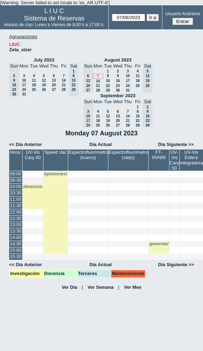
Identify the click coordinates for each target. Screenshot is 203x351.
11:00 (16, 199)
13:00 (16, 224)
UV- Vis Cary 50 (174, 160)
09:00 (16, 173)
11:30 (16, 205)
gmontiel (158, 243)
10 (24, 80)
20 (54, 85)
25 (34, 90)
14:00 (16, 237)
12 (44, 80)
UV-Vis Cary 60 (33, 155)
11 (34, 80)
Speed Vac (55, 152)
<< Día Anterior (25, 144)
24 (24, 90)
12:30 (16, 218)
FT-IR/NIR (159, 155)
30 (118, 90)
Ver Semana (101, 287)
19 (44, 85)
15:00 (16, 250)
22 (108, 86)
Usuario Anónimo (182, 13)
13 (54, 80)
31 (24, 94)
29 (108, 90)
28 (64, 90)
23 (118, 86)
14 (64, 80)
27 (54, 90)
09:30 (16, 180)
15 (108, 81)
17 (24, 85)
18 (34, 85)
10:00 (16, 186)
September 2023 (118, 95)
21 (64, 85)
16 (118, 81)
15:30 (16, 256)
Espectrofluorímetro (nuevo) (88, 155)
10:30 (16, 192)
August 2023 (117, 60)
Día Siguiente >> (176, 144)
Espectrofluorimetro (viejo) (128, 155)
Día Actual (100, 144)
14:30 (16, 243)
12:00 (16, 212)
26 (44, 90)
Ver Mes (132, 287)
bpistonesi (55, 173)
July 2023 (44, 60)
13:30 (16, 231)
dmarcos (32, 186)
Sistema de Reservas (54, 18)
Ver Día (69, 287)
